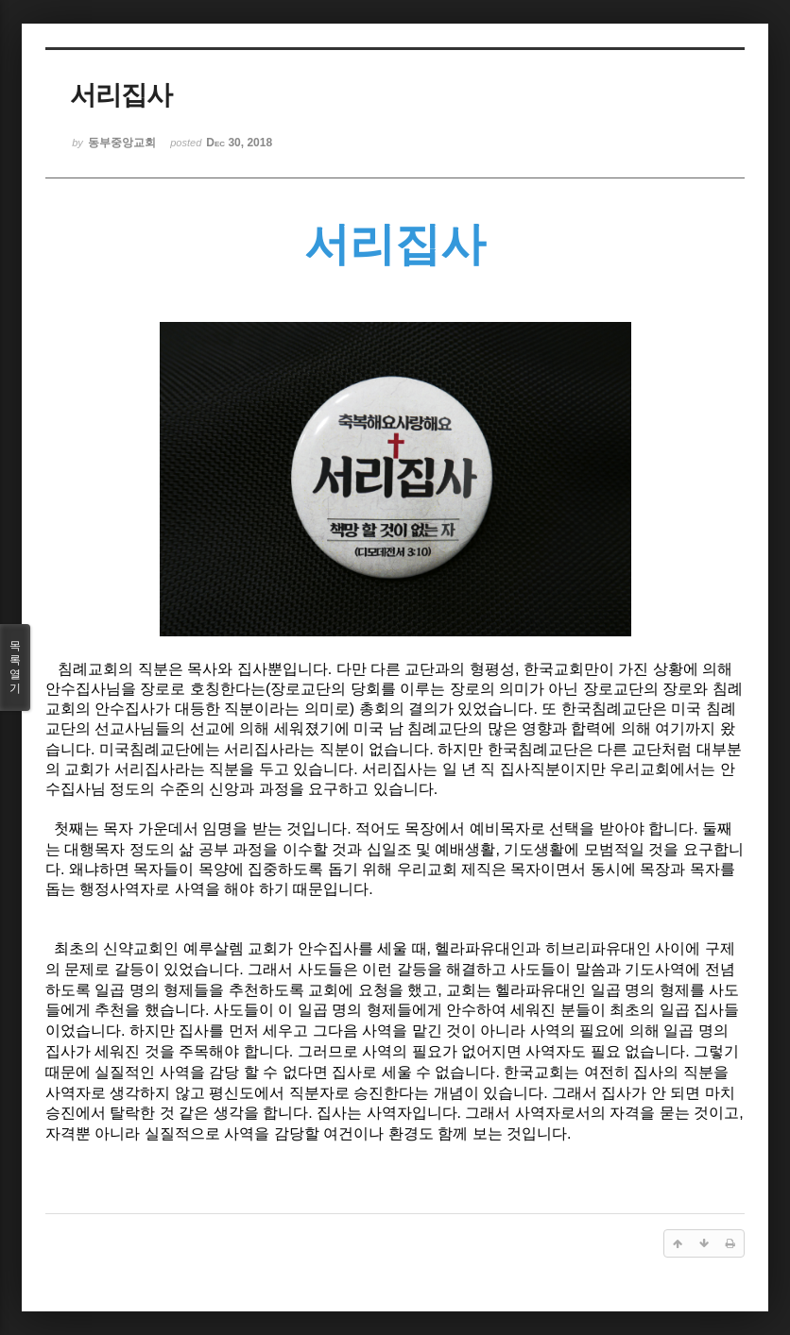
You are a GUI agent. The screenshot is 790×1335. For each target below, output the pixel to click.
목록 (15, 667)
